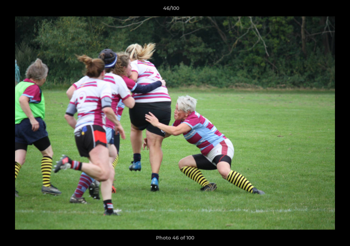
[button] (321, 10)
